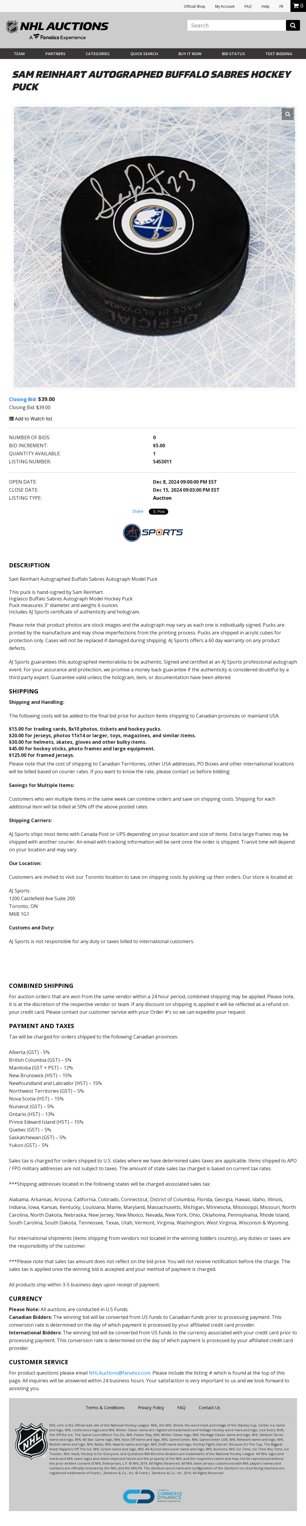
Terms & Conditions (105, 1407)
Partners (55, 53)
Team (19, 53)
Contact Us (209, 1407)
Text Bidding (278, 53)
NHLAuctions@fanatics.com (119, 1373)
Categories (98, 53)
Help (265, 6)
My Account (225, 6)
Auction (162, 498)
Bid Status (233, 53)
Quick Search (144, 53)
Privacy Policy (151, 1407)
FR (281, 6)
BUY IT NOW (189, 53)
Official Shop (194, 6)
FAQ (248, 6)
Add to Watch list (30, 418)
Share (137, 511)
